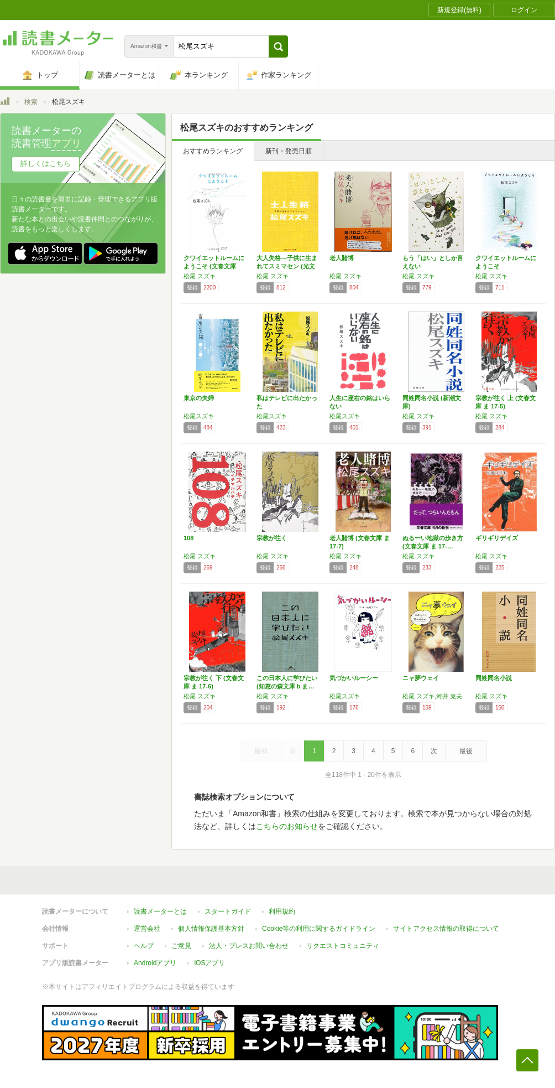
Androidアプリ (155, 963)
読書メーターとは (160, 911)
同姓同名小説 (493, 678)
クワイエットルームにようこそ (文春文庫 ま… (214, 266)
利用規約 (282, 911)
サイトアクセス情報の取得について (446, 928)
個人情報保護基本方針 (211, 928)
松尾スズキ (199, 416)
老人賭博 (341, 258)
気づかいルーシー (353, 678)
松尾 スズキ (200, 276)
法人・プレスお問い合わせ (249, 945)
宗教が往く (271, 538)
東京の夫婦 (199, 398)
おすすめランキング (213, 151)
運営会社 (147, 928)
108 (188, 538)
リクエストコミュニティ (342, 945)
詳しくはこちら (45, 163)
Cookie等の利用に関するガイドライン (318, 928)
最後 (466, 751)
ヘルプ (144, 945)
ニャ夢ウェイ (420, 678)
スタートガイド (228, 911)
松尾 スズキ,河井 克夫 (432, 696)
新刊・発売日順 (288, 151)
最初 (261, 751)
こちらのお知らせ (287, 826)
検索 (31, 102)
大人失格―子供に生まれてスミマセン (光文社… (286, 266)
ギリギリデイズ (496, 538)
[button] (278, 46)
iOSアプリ (209, 963)
